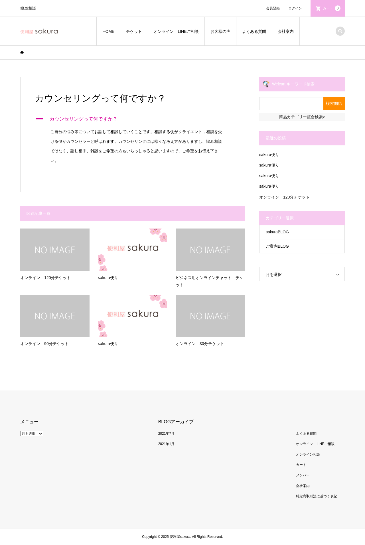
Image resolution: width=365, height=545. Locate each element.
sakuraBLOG (277, 232)
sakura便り (269, 154)
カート (331, 8)
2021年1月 (166, 444)
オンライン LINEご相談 (176, 31)
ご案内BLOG (277, 246)
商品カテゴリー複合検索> (302, 117)
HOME (108, 31)
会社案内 (286, 31)
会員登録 (273, 8)
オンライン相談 (308, 454)
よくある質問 (254, 31)
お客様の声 (220, 31)
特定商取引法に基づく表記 (316, 496)
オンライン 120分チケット (284, 197)
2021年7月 (166, 434)
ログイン (295, 8)
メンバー (303, 475)
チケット (134, 31)
